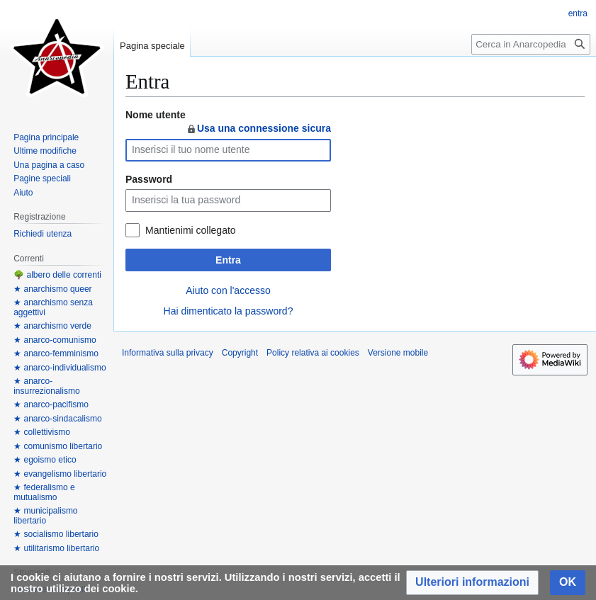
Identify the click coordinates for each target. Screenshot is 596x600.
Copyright (240, 353)
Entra (228, 260)
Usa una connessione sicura (258, 128)
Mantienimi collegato (190, 230)
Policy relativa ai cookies (312, 353)
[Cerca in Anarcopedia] (530, 44)
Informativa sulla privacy (167, 353)
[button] (472, 582)
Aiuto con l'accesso (228, 290)
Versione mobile (398, 353)
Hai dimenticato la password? (228, 311)
